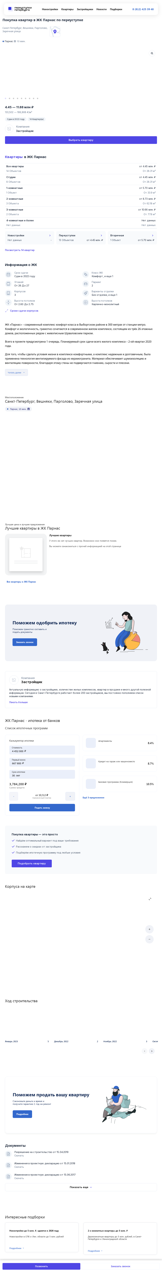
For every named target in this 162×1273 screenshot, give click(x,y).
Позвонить (41, 1266)
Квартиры (14, 157)
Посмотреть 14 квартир (20, 250)
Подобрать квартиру (32, 893)
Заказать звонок (120, 1266)
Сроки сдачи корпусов (21, 310)
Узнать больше (18, 685)
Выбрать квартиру (81, 140)
